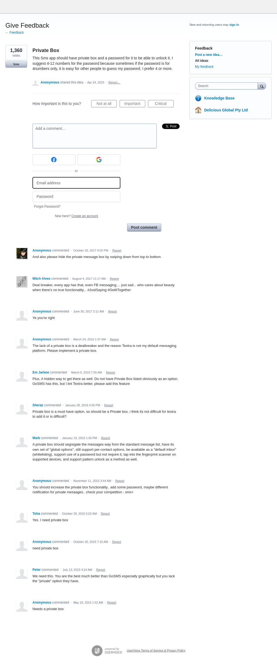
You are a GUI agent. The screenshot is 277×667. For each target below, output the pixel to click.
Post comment (144, 227)
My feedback (204, 67)
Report (116, 250)
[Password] (76, 196)
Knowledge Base (219, 98)
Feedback (204, 48)
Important (134, 104)
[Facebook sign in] (53, 159)
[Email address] (76, 183)
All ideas (201, 61)
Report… (114, 82)
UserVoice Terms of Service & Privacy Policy (156, 650)
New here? (76, 216)
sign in (234, 24)
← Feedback (14, 32)
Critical (164, 104)
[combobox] (228, 86)
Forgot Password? (47, 206)
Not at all (107, 104)
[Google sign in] (99, 159)
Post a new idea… (209, 55)
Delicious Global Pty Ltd (226, 110)
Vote (16, 64)
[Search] (262, 85)
